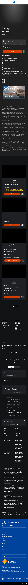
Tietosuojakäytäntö (10, 578)
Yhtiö (3, 538)
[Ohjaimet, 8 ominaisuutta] (14, 406)
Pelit (7, 525)
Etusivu (3, 525)
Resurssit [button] (14, 553)
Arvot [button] (14, 547)
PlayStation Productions (7, 536)
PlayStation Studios (6, 534)
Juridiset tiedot (3, 579)
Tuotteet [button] (14, 544)
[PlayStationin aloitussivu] (14, 2)
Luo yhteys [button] (14, 556)
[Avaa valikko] (1, 2)
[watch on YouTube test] (21, 97)
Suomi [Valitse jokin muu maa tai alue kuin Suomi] (5, 577)
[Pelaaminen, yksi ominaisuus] (14, 422)
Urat (3, 532)
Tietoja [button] (14, 529)
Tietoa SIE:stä (5, 531)
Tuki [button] (14, 550)
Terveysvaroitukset (7, 495)
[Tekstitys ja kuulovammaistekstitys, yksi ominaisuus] (14, 389)
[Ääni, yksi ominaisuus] (14, 381)
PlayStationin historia (6, 540)
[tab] (11, 367)
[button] (9, 68)
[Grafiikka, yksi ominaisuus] (14, 374)
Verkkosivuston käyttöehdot (18, 579)
